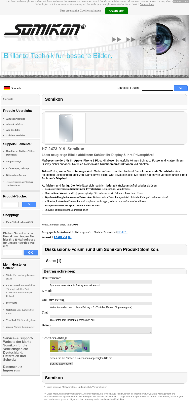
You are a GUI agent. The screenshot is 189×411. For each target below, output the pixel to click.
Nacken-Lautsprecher (20, 327)
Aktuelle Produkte (15, 118)
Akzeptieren (116, 10)
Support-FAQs (13, 161)
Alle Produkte (13, 130)
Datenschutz (147, 4)
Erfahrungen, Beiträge (17, 168)
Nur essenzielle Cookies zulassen (80, 10)
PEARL (122, 232)
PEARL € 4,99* (63, 237)
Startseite (123, 87)
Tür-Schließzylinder (21, 320)
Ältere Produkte (14, 124)
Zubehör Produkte (15, 135)
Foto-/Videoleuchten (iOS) (19, 222)
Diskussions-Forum (16, 175)
